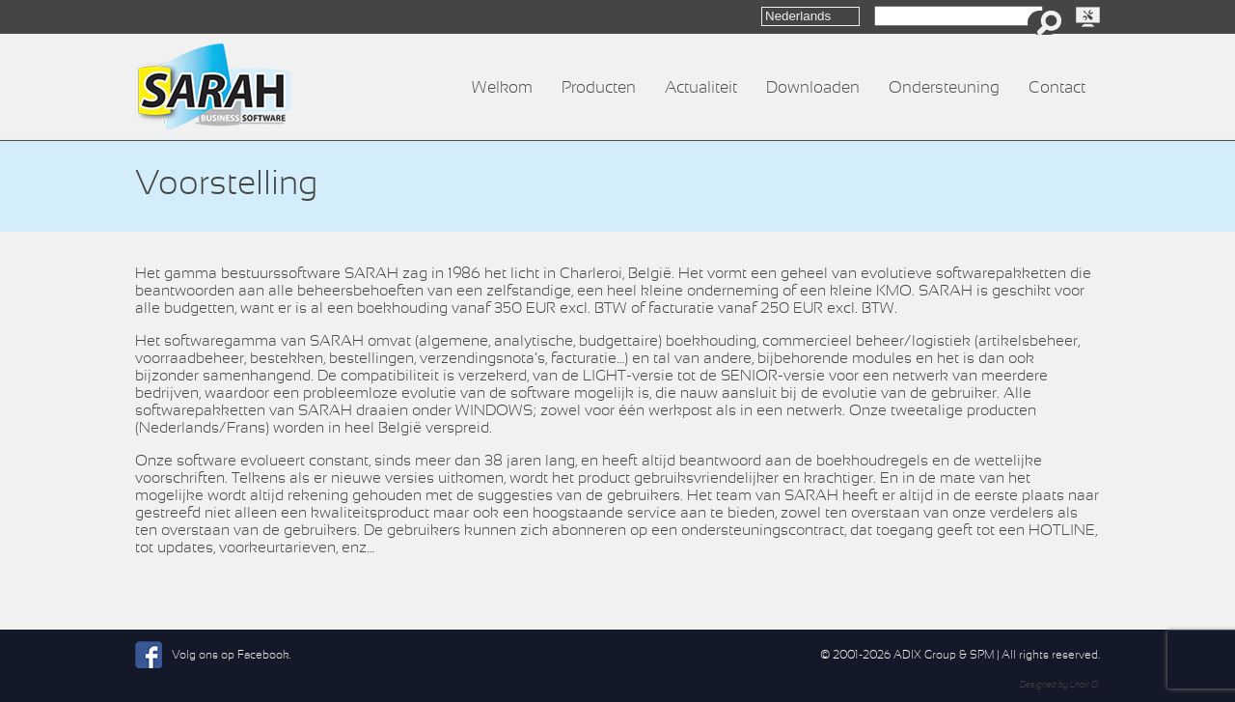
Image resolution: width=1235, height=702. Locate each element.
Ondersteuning (944, 87)
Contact (1057, 87)
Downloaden (813, 87)
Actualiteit (701, 87)
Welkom (502, 87)
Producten (599, 87)
